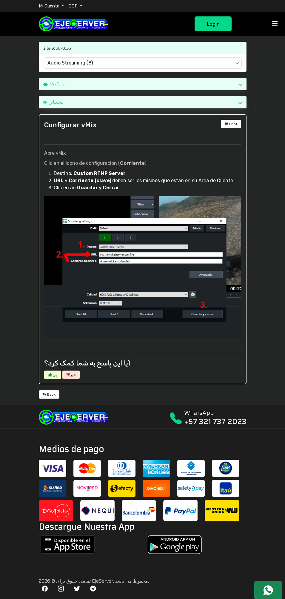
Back (49, 394)
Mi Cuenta (50, 6)
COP (74, 6)
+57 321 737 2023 (215, 421)
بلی (52, 375)
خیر (71, 375)
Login (213, 24)
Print (231, 124)
